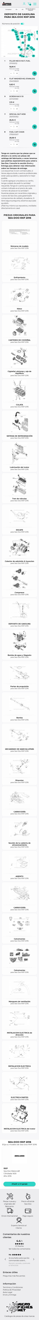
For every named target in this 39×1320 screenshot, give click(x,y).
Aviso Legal (7, 1292)
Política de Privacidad (12, 1290)
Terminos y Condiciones (13, 1287)
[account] (24, 3)
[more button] (17, 73)
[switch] (22, 24)
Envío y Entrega (9, 1295)
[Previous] (16, 9)
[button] (19, 1156)
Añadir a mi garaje (19, 1184)
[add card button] (34, 73)
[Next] (22, 9)
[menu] (34, 3)
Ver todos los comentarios (19, 1249)
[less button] (10, 73)
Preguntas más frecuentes (14, 1276)
